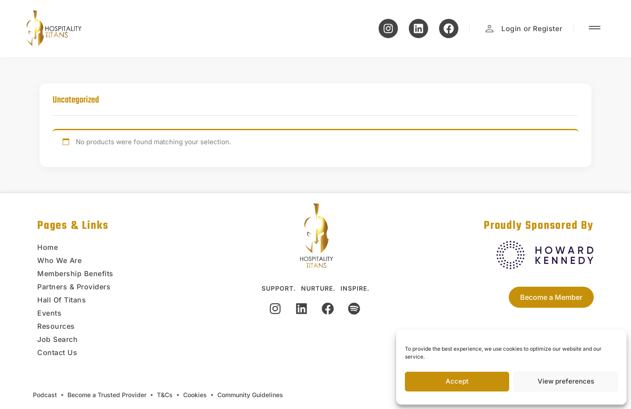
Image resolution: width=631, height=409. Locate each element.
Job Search (57, 339)
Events (49, 313)
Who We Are (59, 260)
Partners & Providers (73, 286)
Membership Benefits (75, 273)
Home (47, 247)
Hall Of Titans (61, 299)
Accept (457, 381)
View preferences (566, 381)
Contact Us (57, 352)
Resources (56, 326)
